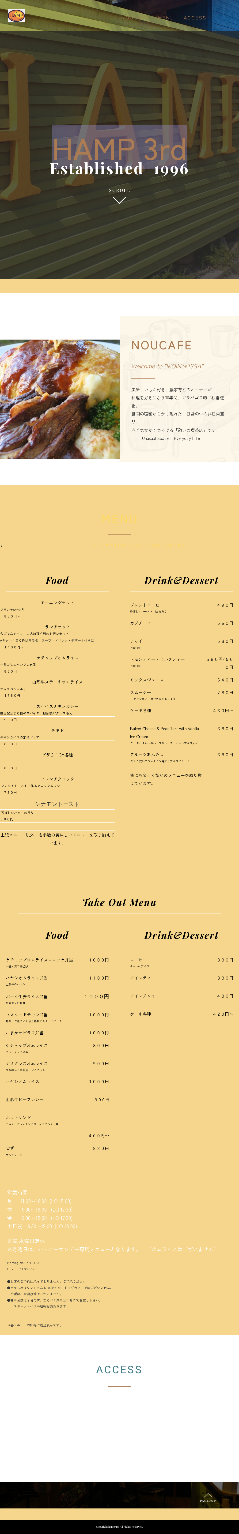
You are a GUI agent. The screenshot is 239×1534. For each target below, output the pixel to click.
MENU (166, 17)
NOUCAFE (135, 17)
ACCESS (195, 17)
